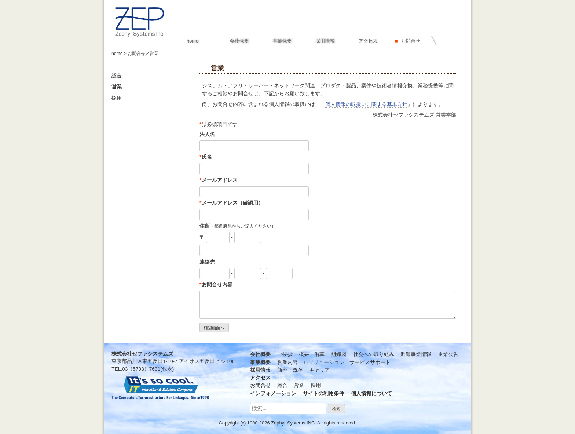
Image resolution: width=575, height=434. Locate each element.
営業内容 (287, 362)
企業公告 (448, 354)
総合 (116, 75)
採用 (116, 98)
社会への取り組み (373, 354)
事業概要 (282, 41)
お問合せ (410, 41)
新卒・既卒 (290, 370)
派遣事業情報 (415, 354)
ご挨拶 (285, 354)
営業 (116, 86)
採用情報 (324, 41)
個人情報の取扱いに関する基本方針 (366, 104)
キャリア (319, 370)
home (116, 53)
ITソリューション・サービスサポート (347, 362)
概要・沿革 (312, 354)
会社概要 (239, 41)
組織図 (339, 354)
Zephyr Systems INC (293, 423)
